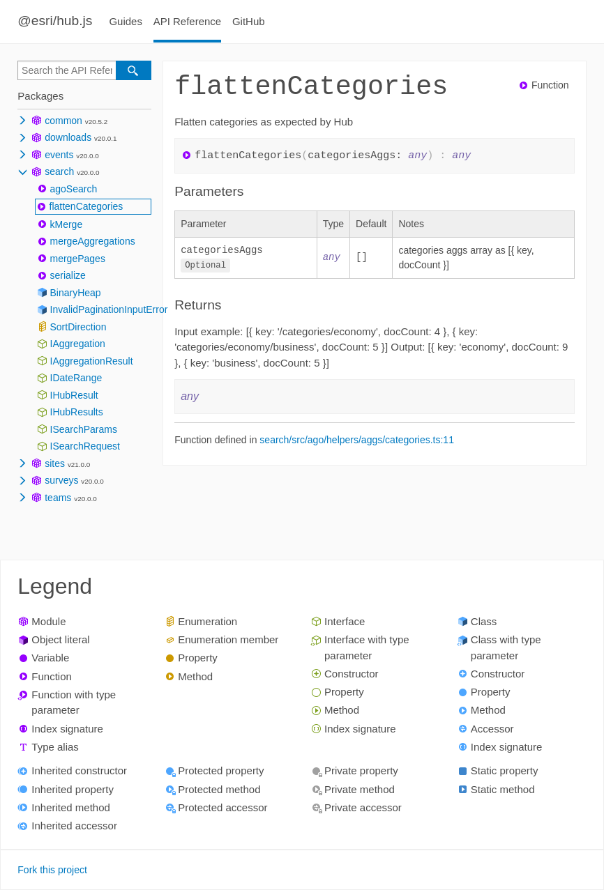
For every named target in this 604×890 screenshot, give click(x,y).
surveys (61, 480)
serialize (68, 275)
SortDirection (78, 326)
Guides (125, 21)
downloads (68, 137)
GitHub (248, 21)
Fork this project (52, 869)
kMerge (66, 224)
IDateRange (76, 377)
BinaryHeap (75, 292)
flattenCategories (86, 206)
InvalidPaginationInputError (109, 309)
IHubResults (76, 411)
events (59, 154)
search (59, 171)
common (63, 120)
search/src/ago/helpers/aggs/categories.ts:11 (356, 439)
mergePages (77, 258)
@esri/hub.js (54, 20)
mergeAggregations (92, 241)
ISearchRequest (85, 446)
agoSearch (74, 188)
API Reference (187, 21)
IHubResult (74, 395)
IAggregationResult (91, 361)
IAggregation (77, 343)
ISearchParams (83, 429)
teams (58, 497)
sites (55, 463)
